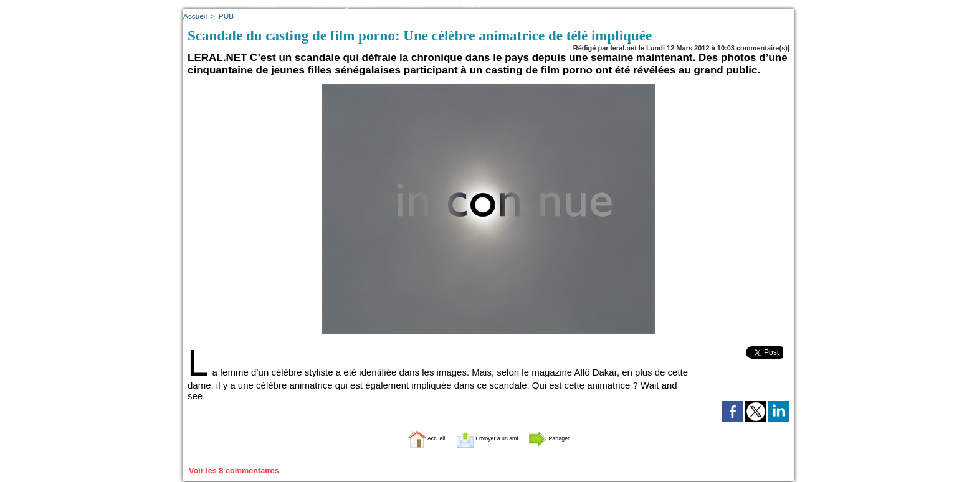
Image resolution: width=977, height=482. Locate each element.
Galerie (263, 4)
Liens (472, 4)
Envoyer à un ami (486, 437)
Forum (413, 4)
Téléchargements (343, 4)
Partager (571, 437)
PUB (224, 15)
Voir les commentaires (228, 469)
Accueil (202, 4)
